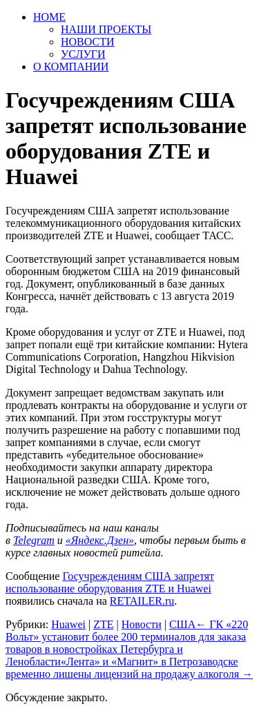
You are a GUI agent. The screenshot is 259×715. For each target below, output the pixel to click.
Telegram (34, 540)
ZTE (103, 624)
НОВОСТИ (88, 42)
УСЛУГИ (83, 54)
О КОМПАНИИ (70, 66)
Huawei (68, 624)
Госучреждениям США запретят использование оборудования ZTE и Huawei (110, 582)
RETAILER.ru (142, 601)
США (182, 624)
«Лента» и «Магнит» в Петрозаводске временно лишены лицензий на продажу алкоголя (129, 668)
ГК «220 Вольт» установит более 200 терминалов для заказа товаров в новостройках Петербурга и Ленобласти (127, 642)
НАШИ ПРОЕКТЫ (106, 29)
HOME (49, 17)
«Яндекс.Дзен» (100, 540)
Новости (142, 624)
